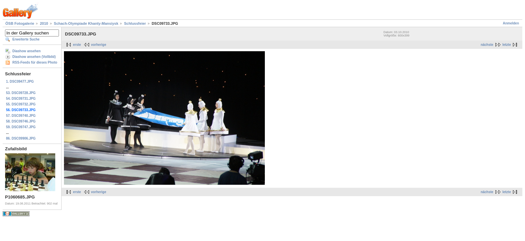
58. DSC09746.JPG (20, 121)
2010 (44, 23)
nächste (487, 45)
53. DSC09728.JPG (20, 93)
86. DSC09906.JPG (20, 138)
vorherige (98, 45)
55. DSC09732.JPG (20, 104)
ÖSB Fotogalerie (19, 23)
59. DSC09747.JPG (20, 127)
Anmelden (511, 23)
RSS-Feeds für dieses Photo (34, 62)
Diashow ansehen (26, 51)
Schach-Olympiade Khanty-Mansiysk (86, 23)
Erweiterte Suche (26, 39)
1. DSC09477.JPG (20, 81)
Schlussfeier (135, 23)
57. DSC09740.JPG (20, 115)
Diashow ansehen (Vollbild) (34, 57)
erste (77, 45)
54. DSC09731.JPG (20, 98)
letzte (506, 45)
